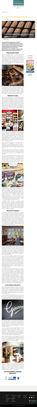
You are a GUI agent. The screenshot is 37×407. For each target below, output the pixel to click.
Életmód (7, 401)
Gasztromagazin (8, 398)
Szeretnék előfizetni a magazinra (30, 75)
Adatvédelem (14, 401)
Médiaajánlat (13, 398)
